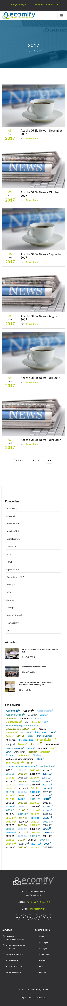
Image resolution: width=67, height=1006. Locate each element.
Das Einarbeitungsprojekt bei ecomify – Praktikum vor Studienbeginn (36, 683)
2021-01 (11, 832)
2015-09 (35, 773)
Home (30, 51)
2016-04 (23, 781)
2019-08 (48, 813)
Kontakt (42, 972)
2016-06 (47, 781)
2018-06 (10, 806)
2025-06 (10, 847)
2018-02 (23, 802)
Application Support (14, 966)
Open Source (12, 569)
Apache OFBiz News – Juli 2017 (40, 377)
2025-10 (48, 847)
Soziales (10, 599)
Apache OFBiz (13, 531)
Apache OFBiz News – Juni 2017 (41, 439)
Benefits (32, 714)
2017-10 (10, 798)
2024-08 (24, 843)
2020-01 (11, 821)
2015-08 (23, 773)
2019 (10, 810)
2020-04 (48, 821)
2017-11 (23, 798)
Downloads (11, 546)
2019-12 (35, 817)
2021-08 (47, 835)
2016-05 (35, 781)
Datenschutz (40, 997)
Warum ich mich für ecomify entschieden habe (40, 650)
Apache (28, 710)
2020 (47, 817)
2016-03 (10, 781)
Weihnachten (47, 766)
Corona (39, 718)
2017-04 (35, 791)
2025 (47, 843)
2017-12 (35, 798)
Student (10, 755)
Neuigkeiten (46, 739)
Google (43, 728)
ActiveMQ (11, 508)
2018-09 (35, 806)
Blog (41, 966)
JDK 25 (21, 735)
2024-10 (36, 843)
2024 (21, 839)
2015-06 (10, 773)
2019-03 (47, 810)
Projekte (10, 584)
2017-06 (10, 795)
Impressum (26, 997)
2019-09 (11, 817)
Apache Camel (13, 523)
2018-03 (35, 802)
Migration (11, 739)
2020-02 (23, 821)
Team (40, 758)
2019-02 (35, 810)
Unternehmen (45, 954)
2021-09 (10, 839)
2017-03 (23, 791)
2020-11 (35, 828)
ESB (34, 728)
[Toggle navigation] (61, 15)
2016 (34, 777)
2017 (35, 788)
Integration (41, 732)
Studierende (23, 755)
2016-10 (47, 784)
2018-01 (10, 802)
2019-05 (23, 813)
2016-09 (35, 784)
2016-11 (11, 788)
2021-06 (23, 835)
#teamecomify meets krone (34, 666)
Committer (11, 718)
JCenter (10, 735)
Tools (8, 630)
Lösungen (43, 948)
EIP (46, 721)
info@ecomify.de (37, 908)
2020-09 (10, 828)
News (9, 561)
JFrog (31, 735)
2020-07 (35, 824)
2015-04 (35, 770)
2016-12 (23, 788)
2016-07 (10, 784)
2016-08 (23, 784)
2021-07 (35, 835)
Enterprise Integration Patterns (22, 725)
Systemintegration (15, 615)
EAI (27, 721)
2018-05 (48, 802)
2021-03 (36, 832)
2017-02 (10, 791)
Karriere (42, 960)
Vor (49, 460)
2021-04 (49, 832)
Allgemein (11, 516)
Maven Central (45, 735)
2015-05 (47, 770)
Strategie (10, 607)
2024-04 (45, 839)
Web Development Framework (21, 766)
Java (8, 554)
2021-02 (23, 832)
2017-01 (47, 788)
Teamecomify (12, 622)
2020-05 (10, 824)
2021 (46, 828)
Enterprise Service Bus (17, 728)
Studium (38, 755)
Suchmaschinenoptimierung (20, 758)
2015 (10, 770)
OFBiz (36, 744)
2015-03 (22, 770)
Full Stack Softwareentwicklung (15, 938)
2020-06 (23, 824)
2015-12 (23, 777)
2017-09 (47, 795)
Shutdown (19, 751)
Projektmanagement (14, 954)
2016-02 (46, 777)
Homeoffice (12, 732)
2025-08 (23, 847)
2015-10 (47, 773)
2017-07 (23, 795)
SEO (8, 592)
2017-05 (47, 791)
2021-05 (10, 835)
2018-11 (47, 806)
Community (26, 718)
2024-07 (11, 843)
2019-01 (22, 810)
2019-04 (10, 813)
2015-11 (10, 777)
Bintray (44, 714)
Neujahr (10, 744)
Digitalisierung (13, 538)
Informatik (26, 732)
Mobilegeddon (26, 739)
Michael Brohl (31, 138)
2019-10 (23, 817)
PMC (53, 748)
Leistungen (43, 942)
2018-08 (23, 806)
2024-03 (33, 839)
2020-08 (47, 824)
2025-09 (35, 847)
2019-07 (35, 813)
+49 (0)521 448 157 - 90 (38, 901)
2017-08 (35, 795)
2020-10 (23, 828)
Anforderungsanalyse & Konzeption (16, 947)
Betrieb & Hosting (13, 972)
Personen (42, 748)
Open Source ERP (15, 577)
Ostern (31, 748)
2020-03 (35, 821)
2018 (46, 798)
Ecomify (36, 721)
